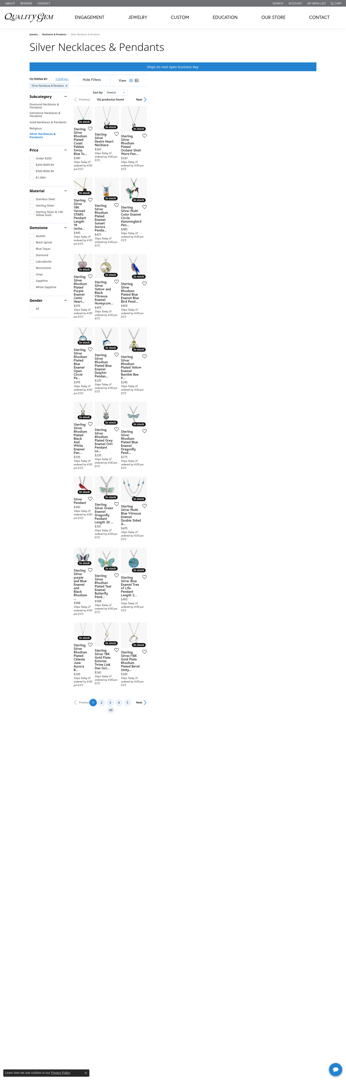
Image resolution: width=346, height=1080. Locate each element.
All (216, 944)
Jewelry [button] (137, 17)
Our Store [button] (273, 17)
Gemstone (39, 227)
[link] (9, 3)
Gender (36, 300)
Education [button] (225, 17)
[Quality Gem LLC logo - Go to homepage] (30, 17)
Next (309, 99)
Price (34, 150)
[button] (277, 3)
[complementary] (314, 1056)
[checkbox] (40, 158)
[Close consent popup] (86, 1073)
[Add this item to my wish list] (149, 189)
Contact (319, 17)
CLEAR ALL (62, 79)
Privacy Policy (60, 1072)
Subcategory (41, 96)
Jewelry (34, 34)
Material (37, 191)
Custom (180, 17)
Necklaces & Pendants (54, 34)
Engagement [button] (89, 17)
